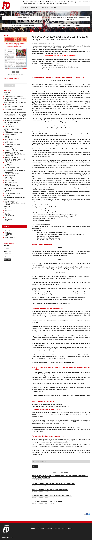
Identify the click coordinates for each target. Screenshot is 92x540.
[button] (8, 74)
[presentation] (13, 72)
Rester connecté (9, 257)
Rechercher (9, 85)
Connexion (7, 260)
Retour (35, 467)
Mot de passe (7, 251)
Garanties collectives (40, 462)
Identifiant (6, 245)
